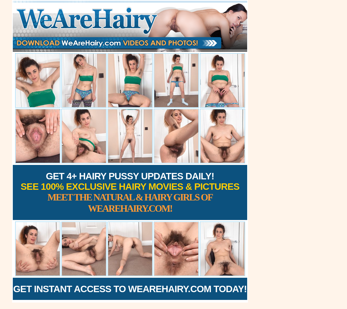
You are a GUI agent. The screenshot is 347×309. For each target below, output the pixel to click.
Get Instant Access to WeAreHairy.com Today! (130, 289)
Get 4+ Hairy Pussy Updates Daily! (130, 192)
